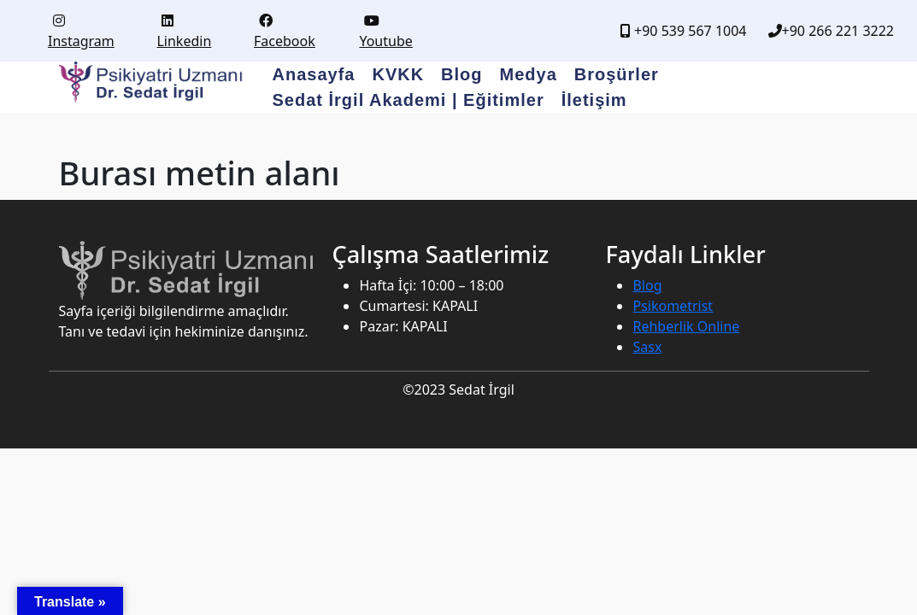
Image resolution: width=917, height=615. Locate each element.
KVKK (398, 74)
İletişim (594, 100)
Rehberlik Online (685, 326)
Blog (461, 74)
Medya (528, 74)
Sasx (646, 346)
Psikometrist (672, 305)
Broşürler (616, 74)
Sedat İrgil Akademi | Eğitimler (408, 100)
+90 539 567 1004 (683, 30)
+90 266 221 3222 (831, 30)
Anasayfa (314, 74)
